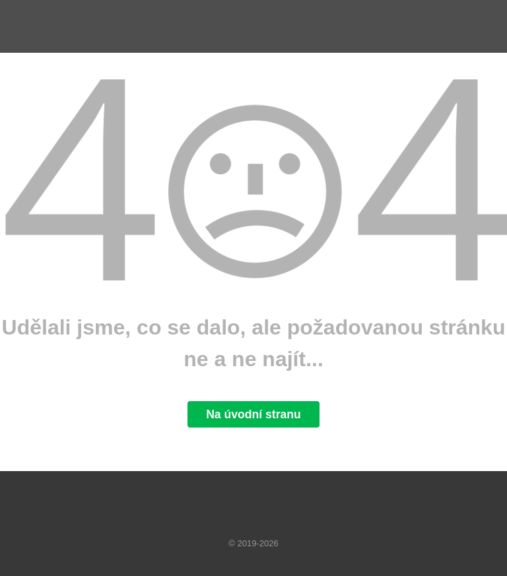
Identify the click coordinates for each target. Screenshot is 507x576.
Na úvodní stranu (253, 414)
